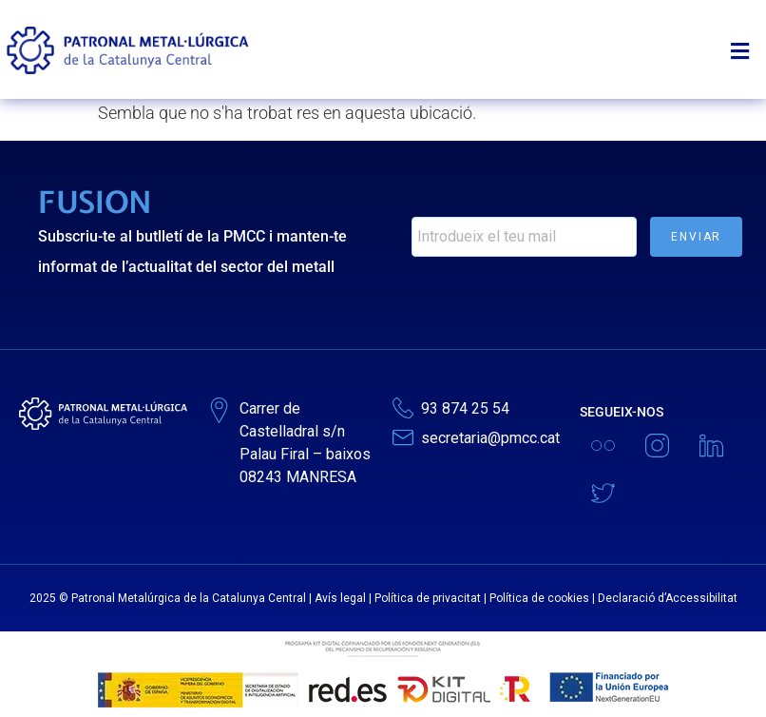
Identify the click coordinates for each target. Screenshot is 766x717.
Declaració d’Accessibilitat (667, 598)
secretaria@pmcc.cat (490, 438)
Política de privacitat (427, 598)
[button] (745, 41)
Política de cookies (539, 598)
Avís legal (340, 598)
